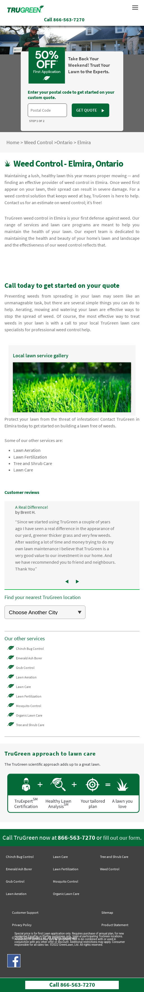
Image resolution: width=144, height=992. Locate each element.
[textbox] (47, 110)
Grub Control (25, 668)
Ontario (65, 142)
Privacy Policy (22, 925)
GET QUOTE (90, 110)
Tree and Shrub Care (32, 463)
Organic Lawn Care (29, 715)
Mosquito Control (28, 706)
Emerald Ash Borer (29, 658)
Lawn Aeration (27, 450)
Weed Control (38, 142)
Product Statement (114, 925)
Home (12, 142)
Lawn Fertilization (30, 457)
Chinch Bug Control (30, 648)
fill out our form (121, 837)
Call (64, 19)
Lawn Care (23, 470)
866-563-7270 (76, 837)
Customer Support (25, 912)
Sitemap (107, 912)
